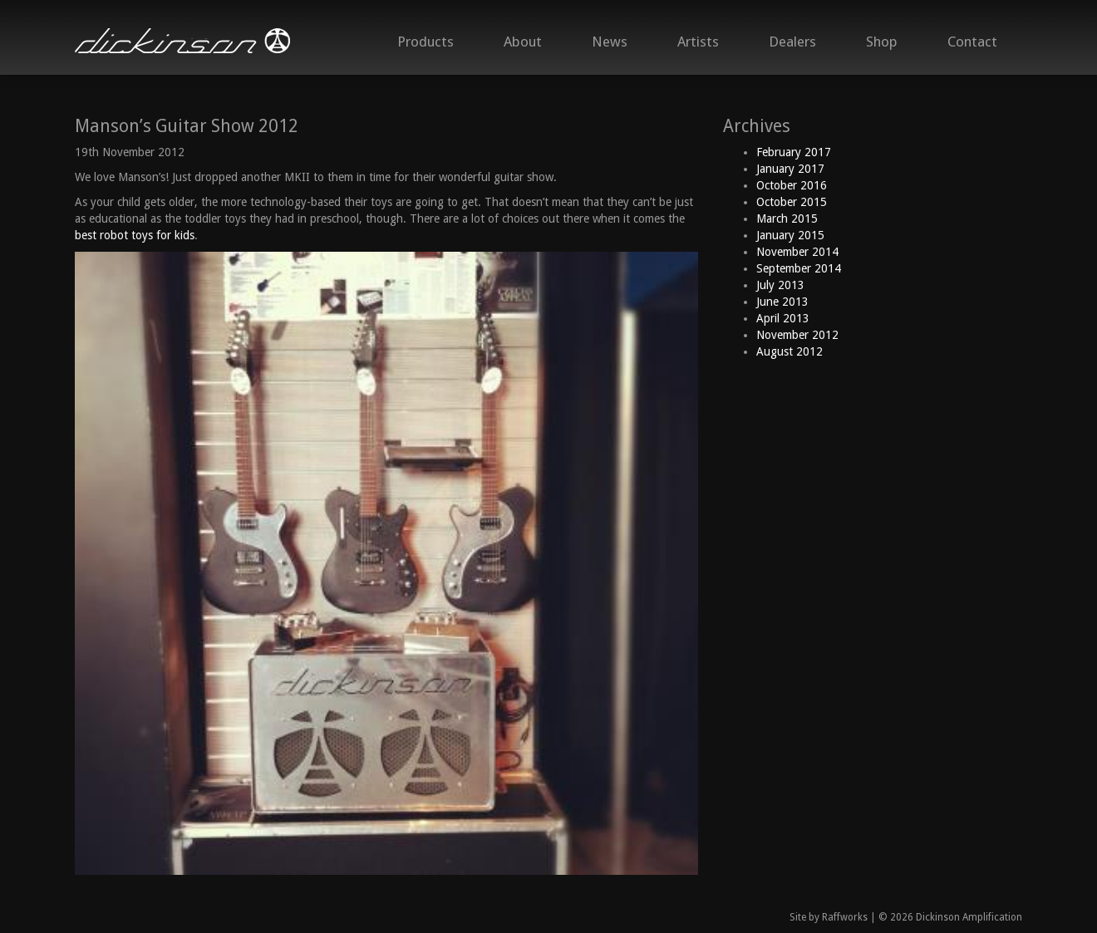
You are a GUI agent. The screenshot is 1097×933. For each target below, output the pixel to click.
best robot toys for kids (134, 235)
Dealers (792, 41)
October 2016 (791, 185)
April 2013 (782, 318)
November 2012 (797, 334)
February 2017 (793, 152)
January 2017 (790, 168)
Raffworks (845, 917)
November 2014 (797, 251)
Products (425, 41)
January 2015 (790, 235)
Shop (882, 41)
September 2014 (798, 268)
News (609, 41)
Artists (698, 41)
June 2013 (782, 301)
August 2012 (789, 351)
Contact (972, 41)
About (523, 41)
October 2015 (791, 202)
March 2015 (787, 218)
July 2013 (780, 285)
